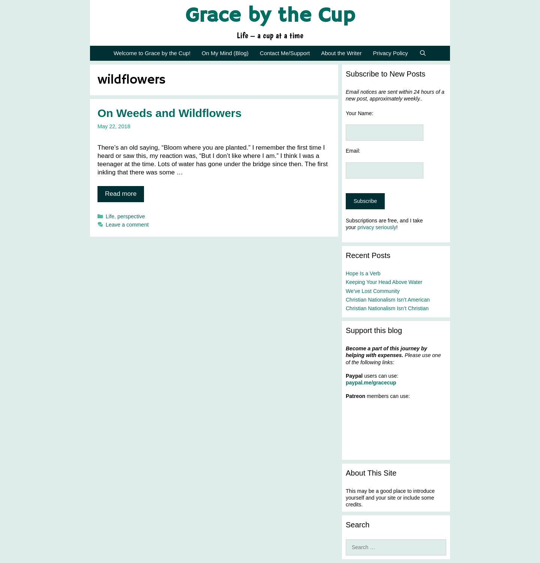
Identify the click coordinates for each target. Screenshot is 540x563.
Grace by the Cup (270, 16)
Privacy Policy (390, 53)
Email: (353, 151)
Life (110, 216)
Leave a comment (127, 225)
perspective (131, 216)
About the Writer (341, 53)
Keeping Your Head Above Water (384, 282)
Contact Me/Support (285, 53)
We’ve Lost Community (373, 291)
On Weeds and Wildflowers (170, 113)
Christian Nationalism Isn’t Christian (387, 308)
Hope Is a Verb (363, 273)
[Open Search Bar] (423, 53)
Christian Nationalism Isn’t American (388, 300)
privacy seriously (376, 227)
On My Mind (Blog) (225, 53)
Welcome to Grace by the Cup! (152, 53)
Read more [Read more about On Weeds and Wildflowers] (120, 193)
